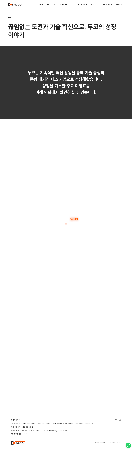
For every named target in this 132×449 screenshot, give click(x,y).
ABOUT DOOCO (46, 4)
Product (65, 4)
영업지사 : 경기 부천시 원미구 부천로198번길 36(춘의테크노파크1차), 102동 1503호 (39, 431)
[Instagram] (120, 420)
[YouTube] (116, 420)
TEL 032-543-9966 (28, 423)
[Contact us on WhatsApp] (128, 445)
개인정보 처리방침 (16, 434)
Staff (25, 434)
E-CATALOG (107, 4)
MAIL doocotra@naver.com (63, 423)
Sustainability (85, 4)
